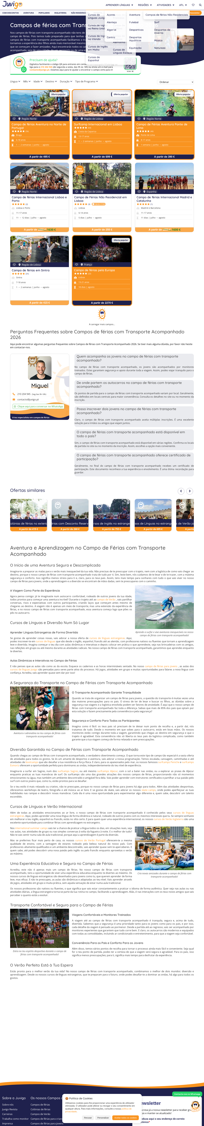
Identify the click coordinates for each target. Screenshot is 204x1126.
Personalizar (103, 1118)
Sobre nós (8, 1104)
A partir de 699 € (102, 156)
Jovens (129, 12)
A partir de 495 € (39, 156)
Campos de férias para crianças (48, 1118)
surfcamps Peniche (168, 762)
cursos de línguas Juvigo (23, 669)
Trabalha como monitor (15, 1118)
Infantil (97, 12)
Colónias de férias (40, 1109)
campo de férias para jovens (161, 666)
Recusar (88, 1118)
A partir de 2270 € (102, 302)
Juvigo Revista (9, 1109)
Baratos (142, 12)
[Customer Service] (195, 1106)
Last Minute (158, 12)
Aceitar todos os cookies (125, 1118)
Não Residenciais (80, 12)
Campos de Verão (40, 1114)
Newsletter (195, 13)
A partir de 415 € (39, 302)
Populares (44, 12)
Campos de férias (40, 1104)
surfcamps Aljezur (107, 771)
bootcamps (32, 762)
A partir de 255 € (102, 229)
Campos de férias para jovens (47, 1123)
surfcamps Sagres (68, 771)
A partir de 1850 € (160, 229)
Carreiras (7, 1114)
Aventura (28, 12)
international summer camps (31, 828)
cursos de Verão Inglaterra (169, 819)
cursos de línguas (45, 641)
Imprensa (7, 1123)
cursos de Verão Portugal (90, 840)
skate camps (149, 790)
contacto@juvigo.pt (39, 69)
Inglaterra (60, 12)
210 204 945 (46, 67)
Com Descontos (10, 12)
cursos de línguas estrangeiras (107, 638)
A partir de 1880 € (35, 229)
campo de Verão (106, 599)
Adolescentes (114, 12)
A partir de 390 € (164, 156)
